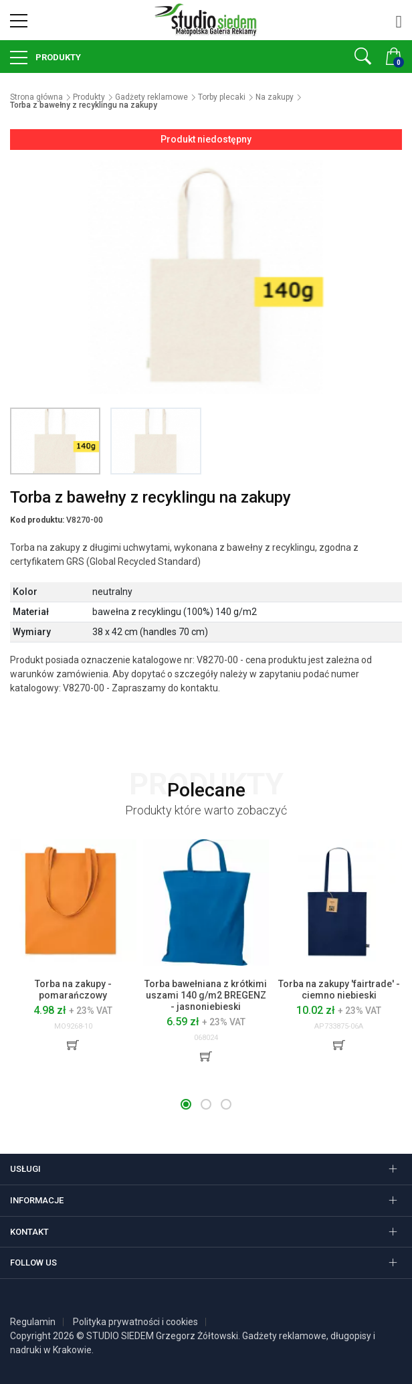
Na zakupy (274, 97)
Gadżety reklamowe (151, 97)
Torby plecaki (221, 97)
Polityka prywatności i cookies (135, 1321)
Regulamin (33, 1321)
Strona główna (36, 97)
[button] (186, 1104)
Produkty (57, 57)
